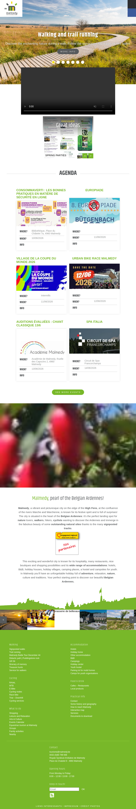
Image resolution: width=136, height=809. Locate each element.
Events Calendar (16, 722)
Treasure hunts (16, 667)
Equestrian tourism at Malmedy (23, 725)
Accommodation (79, 645)
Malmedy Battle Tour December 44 (24, 655)
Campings (75, 661)
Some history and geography (83, 704)
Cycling (13, 678)
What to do (15, 709)
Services (74, 713)
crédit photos (90, 806)
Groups (12, 728)
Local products (77, 689)
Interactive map (77, 710)
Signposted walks (17, 649)
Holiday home (77, 652)
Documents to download (81, 716)
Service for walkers (17, 670)
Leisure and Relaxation (19, 716)
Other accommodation (80, 655)
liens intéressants (49, 806)
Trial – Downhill (16, 698)
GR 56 (12, 661)
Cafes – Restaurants (80, 685)
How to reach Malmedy (81, 707)
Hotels (73, 649)
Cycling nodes (15, 692)
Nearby (12, 734)
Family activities (16, 731)
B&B (73, 658)
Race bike (13, 695)
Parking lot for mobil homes (83, 670)
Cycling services (16, 701)
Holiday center (77, 664)
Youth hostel (76, 667)
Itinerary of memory (18, 664)
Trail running (14, 652)
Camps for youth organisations (84, 673)
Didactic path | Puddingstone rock (24, 658)
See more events (68, 392)
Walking (13, 645)
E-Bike (12, 689)
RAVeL (12, 682)
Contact (74, 701)
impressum (71, 806)
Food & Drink (77, 681)
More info (68, 52)
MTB (11, 685)
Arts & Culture (15, 719)
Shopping (13, 713)
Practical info (78, 696)
